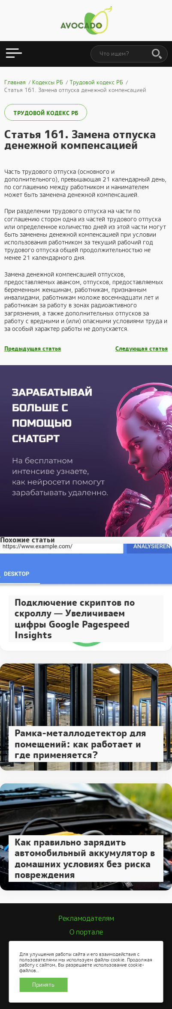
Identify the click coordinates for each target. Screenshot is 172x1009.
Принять (43, 985)
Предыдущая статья (32, 348)
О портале (86, 932)
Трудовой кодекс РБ (45, 113)
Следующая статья (141, 348)
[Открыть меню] (14, 54)
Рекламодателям (86, 918)
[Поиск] (157, 54)
